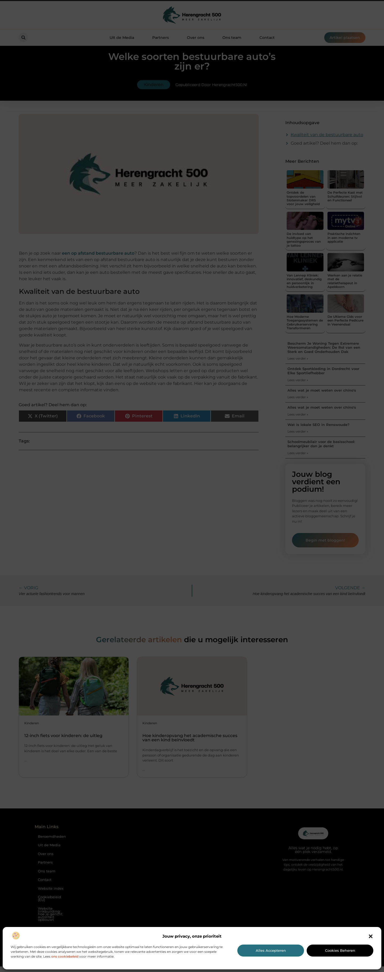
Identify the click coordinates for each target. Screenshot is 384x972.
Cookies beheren (340, 950)
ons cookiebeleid (64, 956)
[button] (370, 936)
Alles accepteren (271, 950)
